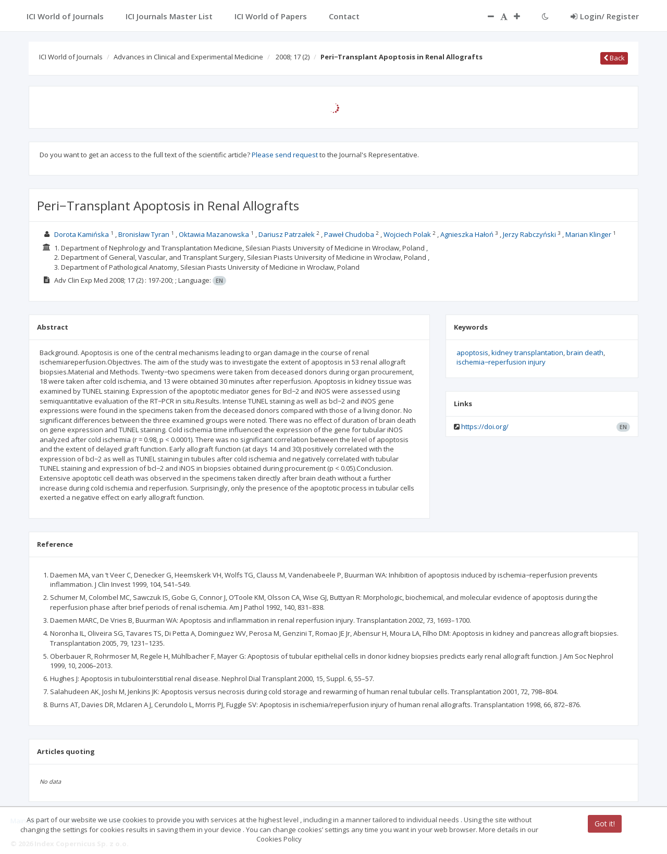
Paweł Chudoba (349, 234)
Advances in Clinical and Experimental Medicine (188, 56)
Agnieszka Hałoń (466, 234)
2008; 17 (293, 56)
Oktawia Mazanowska (214, 234)
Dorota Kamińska (81, 234)
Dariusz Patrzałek (286, 234)
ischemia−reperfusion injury (501, 362)
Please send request (285, 154)
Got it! (605, 823)
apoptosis (472, 352)
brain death (584, 352)
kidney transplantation (527, 352)
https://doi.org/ (485, 426)
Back (614, 57)
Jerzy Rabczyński (529, 234)
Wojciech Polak (407, 234)
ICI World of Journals (71, 56)
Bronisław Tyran (143, 234)
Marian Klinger (588, 234)
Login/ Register (605, 16)
